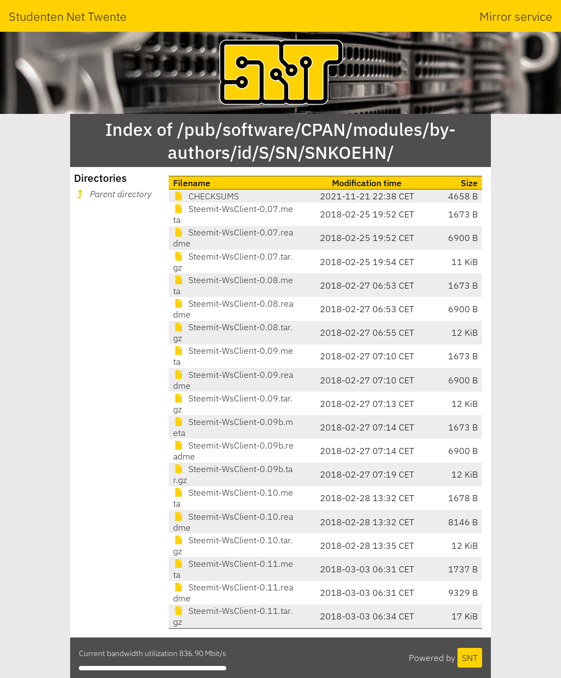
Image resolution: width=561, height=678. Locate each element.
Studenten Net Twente (68, 16)
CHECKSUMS (206, 196)
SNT (470, 657)
